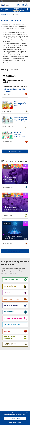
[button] (23, 5)
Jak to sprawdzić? (23, 1)
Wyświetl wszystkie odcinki (15, 251)
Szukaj (26, 4)
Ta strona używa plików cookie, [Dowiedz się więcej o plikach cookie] (10, 412)
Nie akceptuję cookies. (15, 422)
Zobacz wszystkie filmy (15, 151)
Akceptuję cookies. (15, 418)
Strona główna (5, 14)
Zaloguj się (18, 4)
